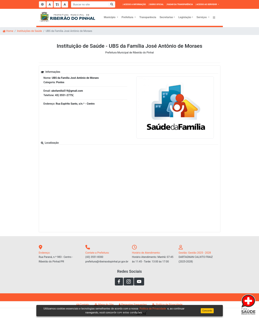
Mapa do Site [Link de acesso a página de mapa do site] (104, 304)
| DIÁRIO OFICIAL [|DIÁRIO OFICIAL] (156, 4)
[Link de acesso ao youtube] (139, 281)
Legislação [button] (184, 17)
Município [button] (110, 17)
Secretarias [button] (166, 17)
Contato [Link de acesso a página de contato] (83, 304)
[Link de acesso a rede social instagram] (129, 281)
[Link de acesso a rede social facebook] (119, 281)
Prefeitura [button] (128, 17)
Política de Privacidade (153, 308)
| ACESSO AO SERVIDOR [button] (206, 4)
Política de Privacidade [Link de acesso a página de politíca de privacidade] (167, 304)
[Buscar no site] (89, 4)
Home (8, 31)
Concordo (207, 310)
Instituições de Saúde (29, 31)
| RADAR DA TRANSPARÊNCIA (179, 4)
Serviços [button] (201, 17)
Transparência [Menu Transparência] (147, 17)
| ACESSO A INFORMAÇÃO (134, 4)
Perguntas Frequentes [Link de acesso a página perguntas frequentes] (133, 304)
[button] (214, 17)
